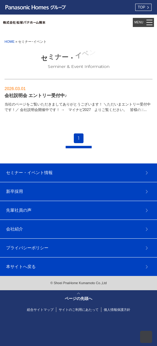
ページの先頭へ (146, 337)
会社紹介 (14, 229)
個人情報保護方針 (117, 309)
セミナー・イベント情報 (29, 172)
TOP (141, 7)
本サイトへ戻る (21, 266)
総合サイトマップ (40, 309)
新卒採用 (14, 191)
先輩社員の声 (18, 210)
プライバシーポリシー (27, 247)
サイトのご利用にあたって (79, 309)
